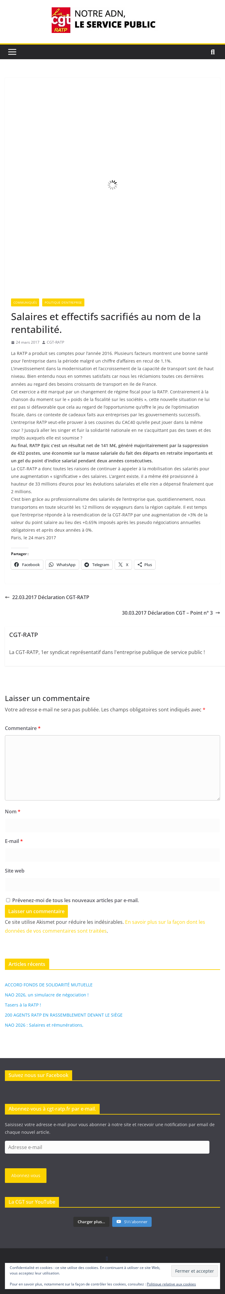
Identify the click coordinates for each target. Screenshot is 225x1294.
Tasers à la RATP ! (23, 1005)
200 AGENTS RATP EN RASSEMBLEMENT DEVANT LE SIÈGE (64, 1015)
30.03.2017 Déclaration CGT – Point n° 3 (171, 612)
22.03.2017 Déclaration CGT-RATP (47, 597)
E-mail (14, 841)
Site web (14, 870)
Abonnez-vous (25, 1175)
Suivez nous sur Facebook (38, 1075)
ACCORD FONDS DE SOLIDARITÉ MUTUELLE (49, 985)
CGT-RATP (55, 342)
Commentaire (23, 728)
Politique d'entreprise (63, 302)
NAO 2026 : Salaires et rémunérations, (44, 1025)
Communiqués (25, 302)
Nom (12, 811)
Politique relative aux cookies (171, 1284)
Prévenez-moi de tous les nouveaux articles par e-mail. (75, 900)
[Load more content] (91, 1222)
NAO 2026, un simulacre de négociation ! (47, 995)
